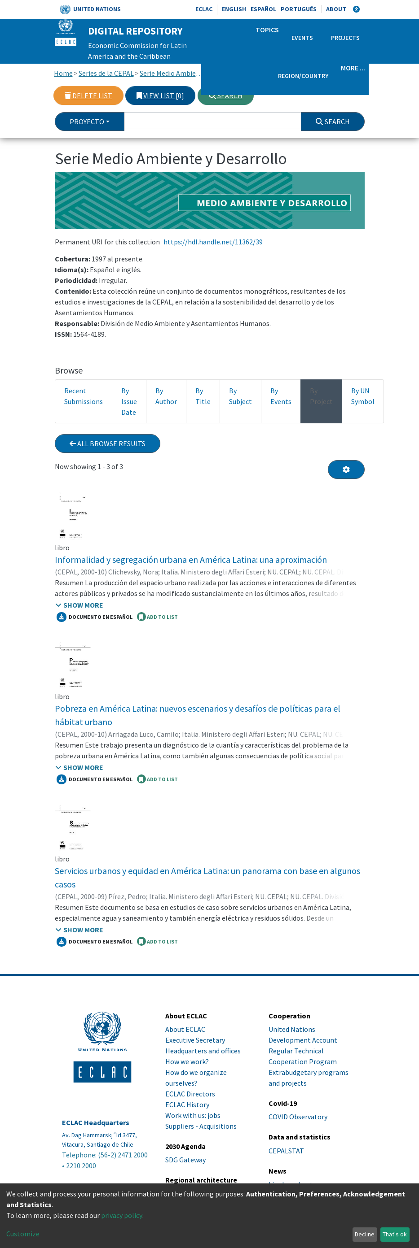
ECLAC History (187, 1104)
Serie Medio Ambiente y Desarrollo (173, 73)
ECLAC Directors (190, 1093)
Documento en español (94, 617)
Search (226, 95)
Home (63, 73)
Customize (23, 1233)
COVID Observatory (298, 1116)
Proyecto (87, 121)
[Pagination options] (346, 469)
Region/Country (303, 76)
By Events (280, 396)
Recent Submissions (83, 396)
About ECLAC (185, 1029)
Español (263, 9)
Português (299, 9)
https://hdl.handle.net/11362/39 (213, 241)
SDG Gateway (185, 1159)
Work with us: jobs (193, 1115)
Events (302, 38)
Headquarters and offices (203, 1050)
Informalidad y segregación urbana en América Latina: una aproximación (191, 559)
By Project (321, 396)
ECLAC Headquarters (95, 1122)
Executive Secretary (195, 1039)
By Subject (240, 396)
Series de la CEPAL (106, 73)
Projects (345, 38)
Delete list (88, 95)
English (234, 9)
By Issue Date (129, 401)
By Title (203, 396)
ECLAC (203, 9)
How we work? (187, 1061)
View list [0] (160, 95)
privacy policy (121, 1215)
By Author (166, 396)
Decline (365, 1234)
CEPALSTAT (286, 1150)
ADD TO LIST (157, 616)
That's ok (395, 1234)
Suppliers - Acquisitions (201, 1126)
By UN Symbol (363, 396)
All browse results (108, 443)
